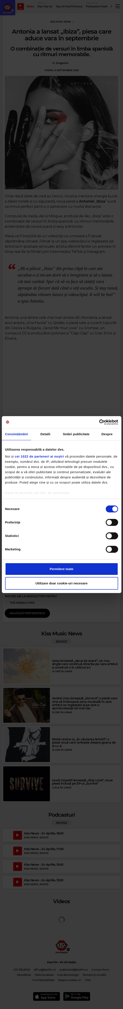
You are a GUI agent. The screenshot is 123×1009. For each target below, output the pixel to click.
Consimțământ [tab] (16, 434)
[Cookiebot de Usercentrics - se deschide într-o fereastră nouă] (99, 422)
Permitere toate (61, 569)
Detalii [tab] (45, 434)
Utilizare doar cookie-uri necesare (61, 583)
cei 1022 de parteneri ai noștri (39, 456)
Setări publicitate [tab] (76, 434)
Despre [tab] (107, 434)
